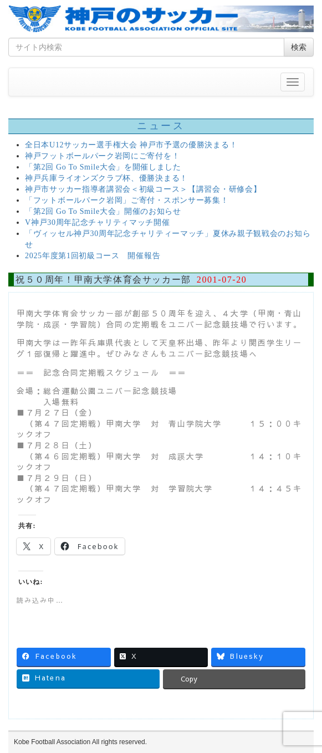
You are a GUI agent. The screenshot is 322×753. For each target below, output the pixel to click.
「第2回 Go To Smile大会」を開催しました (103, 167)
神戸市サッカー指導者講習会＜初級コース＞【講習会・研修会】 (143, 189)
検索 (298, 47)
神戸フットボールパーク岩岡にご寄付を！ (102, 156)
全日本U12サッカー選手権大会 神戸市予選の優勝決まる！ (131, 145)
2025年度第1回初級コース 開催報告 (92, 256)
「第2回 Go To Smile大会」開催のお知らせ (103, 211)
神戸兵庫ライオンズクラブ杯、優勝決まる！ (106, 178)
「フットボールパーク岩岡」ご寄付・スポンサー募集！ (127, 200)
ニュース (161, 125)
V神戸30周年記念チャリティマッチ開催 (97, 222)
